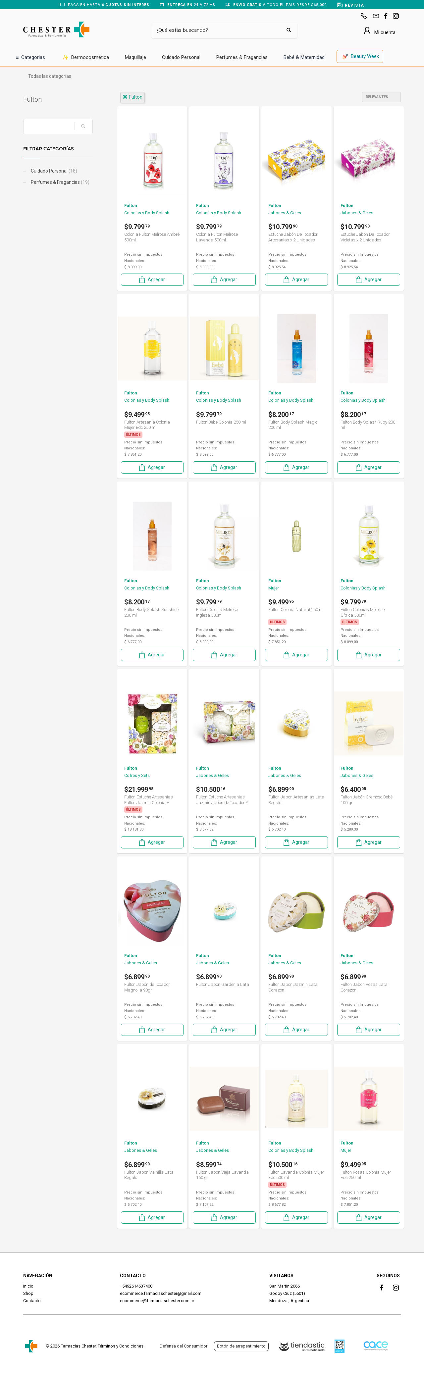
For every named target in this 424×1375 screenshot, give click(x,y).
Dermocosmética (85, 58)
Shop (28, 1293)
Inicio (28, 1286)
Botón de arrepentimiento (241, 1346)
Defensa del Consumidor (183, 1346)
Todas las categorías (49, 76)
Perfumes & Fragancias (242, 57)
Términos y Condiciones (120, 1346)
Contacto (32, 1300)
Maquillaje (135, 57)
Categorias (30, 58)
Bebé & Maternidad (304, 57)
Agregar (151, 280)
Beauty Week (360, 57)
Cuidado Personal (181, 57)
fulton (132, 97)
